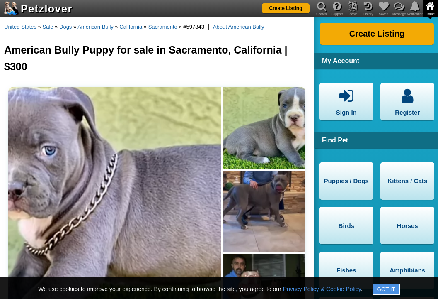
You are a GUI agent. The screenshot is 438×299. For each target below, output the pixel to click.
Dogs (65, 27)
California (130, 27)
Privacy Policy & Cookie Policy (322, 289)
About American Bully (238, 27)
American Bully (95, 27)
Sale (48, 27)
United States (20, 27)
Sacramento (162, 27)
